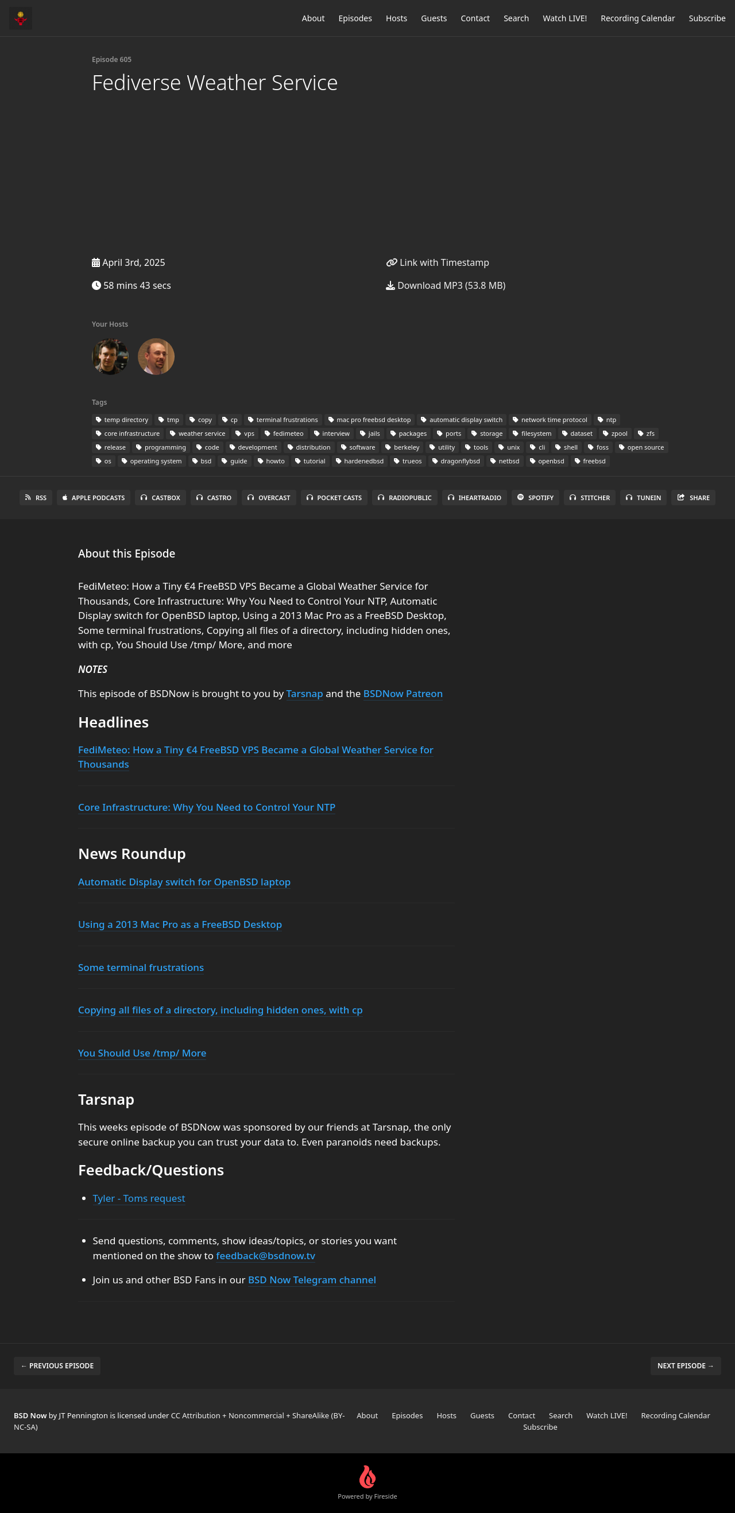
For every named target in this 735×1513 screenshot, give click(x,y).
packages (408, 433)
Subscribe (707, 18)
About (313, 18)
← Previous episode (57, 1366)
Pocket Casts (334, 497)
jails (370, 433)
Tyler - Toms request (139, 1198)
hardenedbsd (360, 460)
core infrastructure (128, 433)
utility (442, 447)
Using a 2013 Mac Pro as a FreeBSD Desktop (180, 924)
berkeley (402, 447)
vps (244, 433)
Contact (475, 18)
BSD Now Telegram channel (312, 1279)
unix (509, 447)
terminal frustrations (283, 419)
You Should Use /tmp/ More (142, 1052)
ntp (607, 419)
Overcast (268, 497)
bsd (202, 460)
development (253, 447)
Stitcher (590, 497)
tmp (168, 419)
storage (486, 433)
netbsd (505, 460)
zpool (615, 433)
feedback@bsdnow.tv (265, 1255)
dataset (577, 433)
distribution (309, 447)
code (207, 447)
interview (332, 433)
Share (693, 497)
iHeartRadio (475, 497)
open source (641, 447)
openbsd (547, 460)
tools (476, 447)
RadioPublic (405, 497)
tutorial (310, 460)
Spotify (535, 497)
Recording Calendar (638, 18)
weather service (197, 433)
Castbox (160, 497)
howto (271, 460)
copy (200, 419)
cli (537, 447)
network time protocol (550, 419)
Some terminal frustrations (141, 967)
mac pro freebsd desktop (369, 419)
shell (566, 447)
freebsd (590, 460)
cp (230, 419)
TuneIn (643, 497)
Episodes (355, 18)
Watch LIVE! (565, 18)
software (358, 447)
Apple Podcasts (94, 497)
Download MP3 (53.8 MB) (445, 285)
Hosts (396, 18)
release (111, 447)
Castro (213, 497)
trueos (407, 460)
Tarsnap (305, 693)
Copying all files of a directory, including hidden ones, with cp (220, 1009)
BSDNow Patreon (403, 693)
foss (598, 447)
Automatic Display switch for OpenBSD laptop (184, 881)
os (103, 460)
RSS (36, 497)
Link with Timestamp (437, 262)
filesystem (532, 433)
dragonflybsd (456, 460)
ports (449, 433)
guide (234, 460)
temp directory (122, 419)
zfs (646, 433)
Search (516, 18)
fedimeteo (284, 433)
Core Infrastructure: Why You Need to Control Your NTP (206, 807)
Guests (434, 18)
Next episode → (685, 1366)
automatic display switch (461, 419)
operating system (152, 460)
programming (161, 447)
